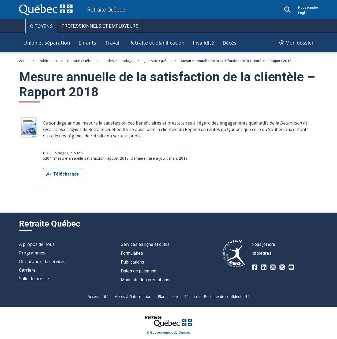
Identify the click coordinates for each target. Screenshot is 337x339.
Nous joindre (308, 7)
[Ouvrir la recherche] (287, 9)
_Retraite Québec (158, 61)
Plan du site (168, 296)
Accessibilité (98, 296)
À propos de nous (37, 244)
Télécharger (62, 174)
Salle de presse (34, 279)
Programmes (32, 253)
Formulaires (132, 253)
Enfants (87, 42)
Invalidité (203, 42)
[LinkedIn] (264, 267)
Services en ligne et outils (145, 244)
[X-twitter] (282, 267)
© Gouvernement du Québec (168, 332)
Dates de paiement (138, 271)
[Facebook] (255, 267)
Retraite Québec (80, 61)
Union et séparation (46, 42)
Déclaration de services (42, 261)
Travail (113, 42)
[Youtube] (291, 267)
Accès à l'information (133, 296)
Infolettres (261, 253)
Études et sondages (119, 61)
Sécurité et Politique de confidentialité (217, 296)
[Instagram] (273, 267)
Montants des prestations (145, 279)
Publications (49, 61)
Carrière (27, 270)
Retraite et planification (156, 42)
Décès (229, 42)
